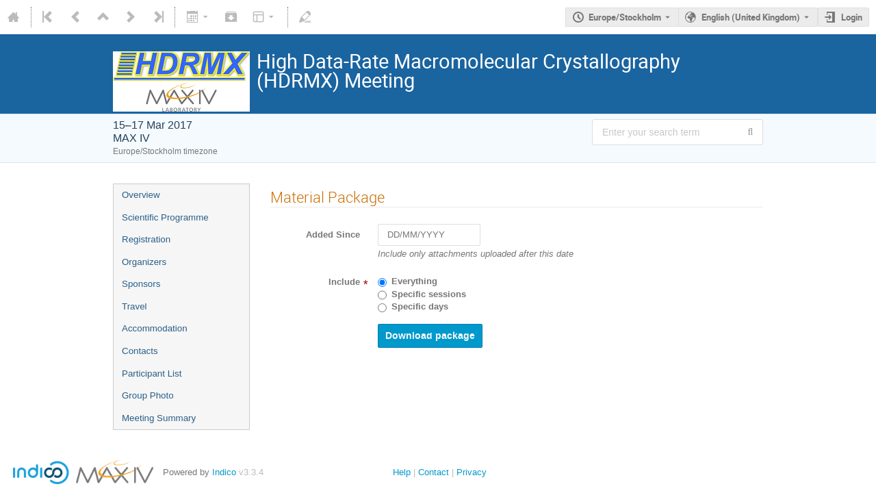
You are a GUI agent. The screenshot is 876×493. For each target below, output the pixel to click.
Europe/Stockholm (625, 17)
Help (402, 472)
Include (344, 282)
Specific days (419, 307)
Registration (146, 239)
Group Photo (148, 395)
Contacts (140, 351)
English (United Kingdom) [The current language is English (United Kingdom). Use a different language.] (750, 17)
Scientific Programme (165, 217)
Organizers (144, 262)
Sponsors (141, 284)
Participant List (151, 373)
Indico (224, 472)
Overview (141, 195)
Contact (433, 472)
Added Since (333, 235)
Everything (414, 281)
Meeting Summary (159, 418)
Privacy (471, 472)
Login (851, 17)
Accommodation (155, 328)
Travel (134, 306)
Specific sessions (428, 294)
